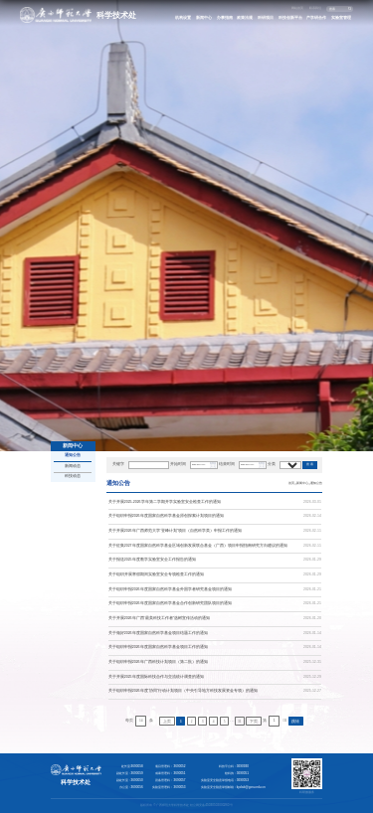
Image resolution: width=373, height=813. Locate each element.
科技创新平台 (290, 17)
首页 (291, 483)
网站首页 (297, 8)
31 (240, 722)
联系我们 (315, 8)
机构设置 (183, 17)
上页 (167, 722)
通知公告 (316, 483)
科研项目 (266, 17)
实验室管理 (341, 17)
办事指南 (225, 17)
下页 (254, 722)
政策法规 (245, 17)
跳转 (295, 722)
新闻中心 (204, 17)
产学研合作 (316, 17)
